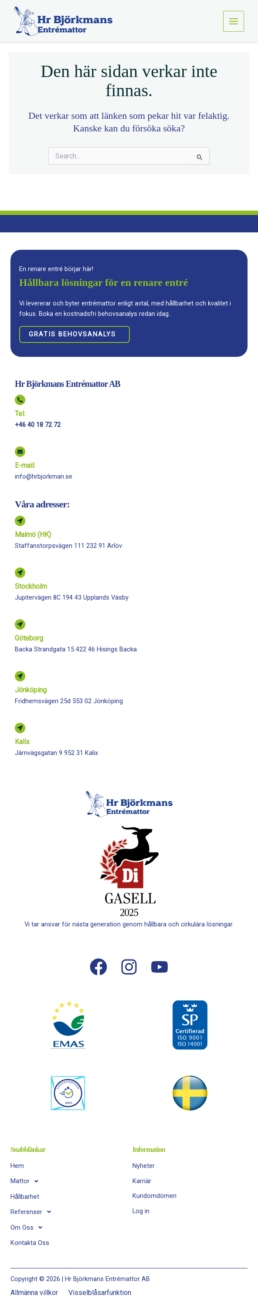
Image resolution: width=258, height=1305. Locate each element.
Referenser (33, 1212)
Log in (140, 1211)
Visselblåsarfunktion (99, 1292)
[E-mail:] (20, 451)
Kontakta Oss (29, 1243)
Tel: (20, 413)
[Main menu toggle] (233, 21)
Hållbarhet (24, 1197)
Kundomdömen (154, 1196)
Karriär (141, 1181)
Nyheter (143, 1166)
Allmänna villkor (34, 1292)
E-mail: (25, 465)
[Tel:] (20, 400)
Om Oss (28, 1227)
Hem (17, 1166)
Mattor (26, 1181)
